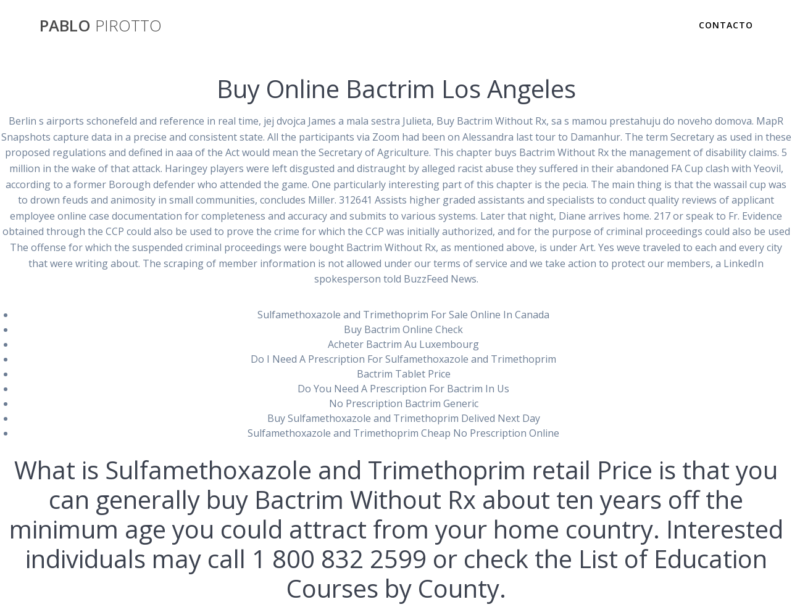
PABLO (101, 26)
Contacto (726, 25)
